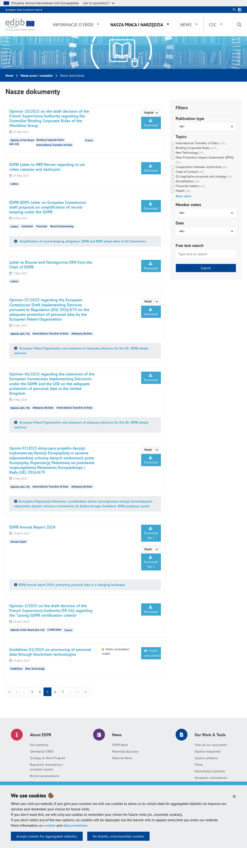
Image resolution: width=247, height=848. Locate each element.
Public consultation (152, 653)
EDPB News (120, 745)
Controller (27, 226)
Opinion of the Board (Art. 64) (27, 629)
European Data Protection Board (23, 9)
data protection (75, 825)
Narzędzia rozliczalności (211, 778)
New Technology (34, 668)
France (89, 140)
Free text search (189, 245)
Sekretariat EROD (41, 751)
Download (151, 123)
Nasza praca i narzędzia (136, 25)
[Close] (234, 796)
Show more (183, 196)
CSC (212, 25)
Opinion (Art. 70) (20, 333)
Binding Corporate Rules (50, 139)
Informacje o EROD (73, 25)
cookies (50, 825)
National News (122, 758)
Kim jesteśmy (39, 745)
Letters (14, 183)
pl (234, 9)
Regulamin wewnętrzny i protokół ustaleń (46, 767)
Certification (54, 629)
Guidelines (16, 668)
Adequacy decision (81, 333)
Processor (41, 226)
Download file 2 (151, 562)
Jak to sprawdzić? (98, 3)
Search (206, 268)
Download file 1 (151, 533)
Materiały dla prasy (125, 751)
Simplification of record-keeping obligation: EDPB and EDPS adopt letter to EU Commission (82, 241)
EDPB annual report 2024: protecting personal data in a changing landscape (72, 585)
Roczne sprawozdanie (44, 776)
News (186, 25)
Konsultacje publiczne (210, 771)
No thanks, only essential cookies (118, 836)
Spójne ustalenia (206, 758)
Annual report (18, 541)
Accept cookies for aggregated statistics (46, 836)
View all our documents (211, 745)
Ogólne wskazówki (207, 751)
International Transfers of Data (54, 144)
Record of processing (61, 226)
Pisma (199, 765)
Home (9, 75)
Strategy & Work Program (47, 758)
